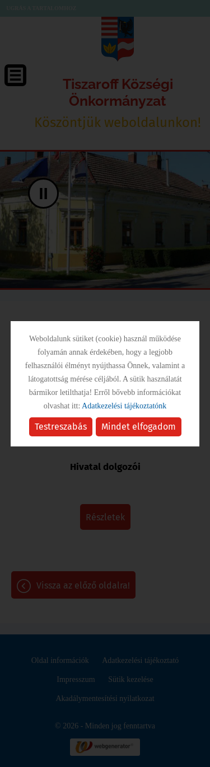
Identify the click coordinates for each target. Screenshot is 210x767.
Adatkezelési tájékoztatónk (124, 406)
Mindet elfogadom (138, 426)
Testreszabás (61, 426)
